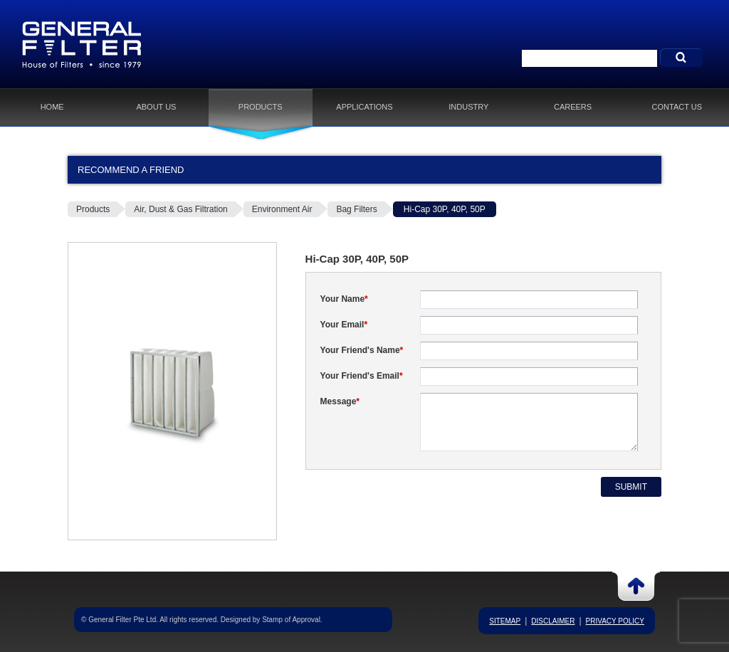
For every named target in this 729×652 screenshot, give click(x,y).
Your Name (344, 299)
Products (260, 106)
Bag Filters (356, 209)
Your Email (343, 325)
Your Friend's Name (362, 350)
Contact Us (677, 106)
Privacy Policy (615, 621)
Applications (364, 106)
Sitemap (504, 621)
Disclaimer (553, 621)
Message (340, 401)
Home (52, 106)
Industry (468, 106)
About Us (156, 106)
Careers (573, 106)
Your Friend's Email (361, 376)
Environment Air (282, 209)
